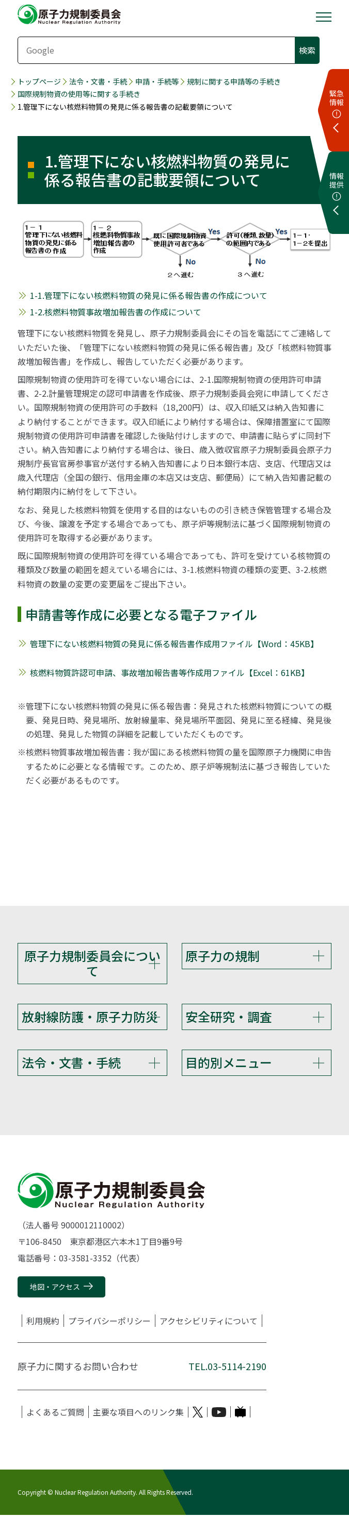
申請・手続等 (157, 81)
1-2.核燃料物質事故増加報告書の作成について (115, 312)
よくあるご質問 (55, 1415)
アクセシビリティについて (209, 1324)
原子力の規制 (222, 956)
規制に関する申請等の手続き (234, 81)
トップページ (39, 81)
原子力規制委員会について (92, 963)
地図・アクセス (55, 1289)
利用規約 (42, 1324)
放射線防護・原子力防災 (90, 1017)
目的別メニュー (228, 1064)
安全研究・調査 (228, 1017)
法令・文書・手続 (98, 81)
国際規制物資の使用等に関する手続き (79, 94)
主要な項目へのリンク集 (138, 1415)
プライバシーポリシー (109, 1324)
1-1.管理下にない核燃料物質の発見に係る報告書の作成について (148, 295)
